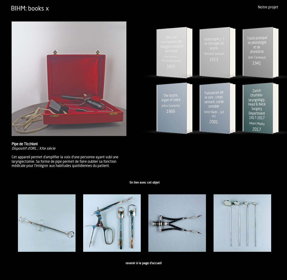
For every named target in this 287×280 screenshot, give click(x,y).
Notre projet (268, 7)
